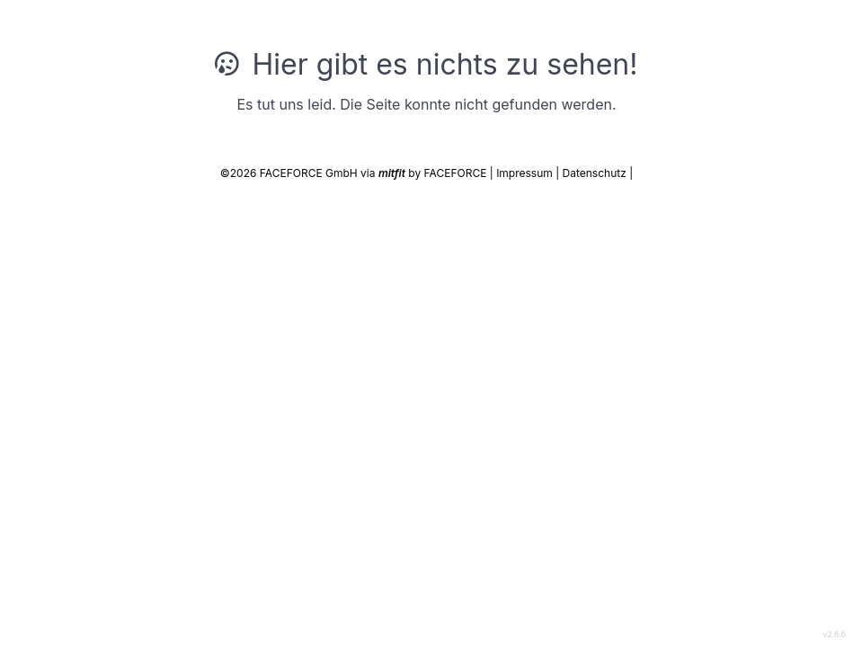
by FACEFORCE (434, 173)
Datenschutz (596, 173)
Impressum (525, 173)
